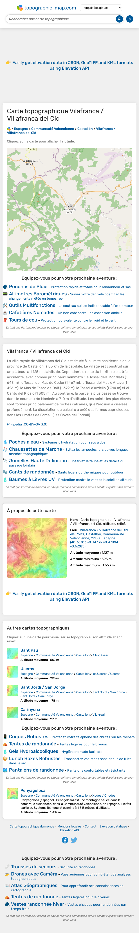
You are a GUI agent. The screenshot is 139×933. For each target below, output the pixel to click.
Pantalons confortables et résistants (96, 770)
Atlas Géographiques (34, 885)
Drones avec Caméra (34, 874)
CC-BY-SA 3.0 (35, 424)
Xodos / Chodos (103, 795)
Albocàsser (100, 655)
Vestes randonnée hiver (37, 904)
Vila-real (98, 715)
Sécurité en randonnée (77, 867)
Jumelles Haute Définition (38, 460)
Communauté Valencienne (54, 655)
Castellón (83, 655)
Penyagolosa (32, 790)
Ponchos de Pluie (28, 286)
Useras (27, 668)
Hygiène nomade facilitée (81, 752)
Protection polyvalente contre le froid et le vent (78, 320)
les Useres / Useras (106, 674)
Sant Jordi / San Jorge (42, 687)
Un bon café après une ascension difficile (90, 313)
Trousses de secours (33, 866)
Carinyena (30, 709)
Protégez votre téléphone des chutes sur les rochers (93, 737)
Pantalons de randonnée (36, 770)
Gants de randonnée (31, 472)
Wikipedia (14, 424)
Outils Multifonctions (32, 305)
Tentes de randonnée (32, 744)
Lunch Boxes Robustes (35, 758)
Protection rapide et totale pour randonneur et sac (91, 287)
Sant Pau (29, 650)
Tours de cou (23, 320)
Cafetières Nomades (31, 312)
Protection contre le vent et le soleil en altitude (95, 480)
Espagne (26, 655)
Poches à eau (24, 442)
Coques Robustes (28, 736)
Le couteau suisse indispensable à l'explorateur (96, 306)
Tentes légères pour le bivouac (84, 744)
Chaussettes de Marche (35, 449)
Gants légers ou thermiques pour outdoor (90, 472)
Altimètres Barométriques (38, 293)
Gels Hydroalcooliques (33, 751)
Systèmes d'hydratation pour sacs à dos (73, 442)
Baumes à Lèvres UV (32, 479)
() (99, 538)
